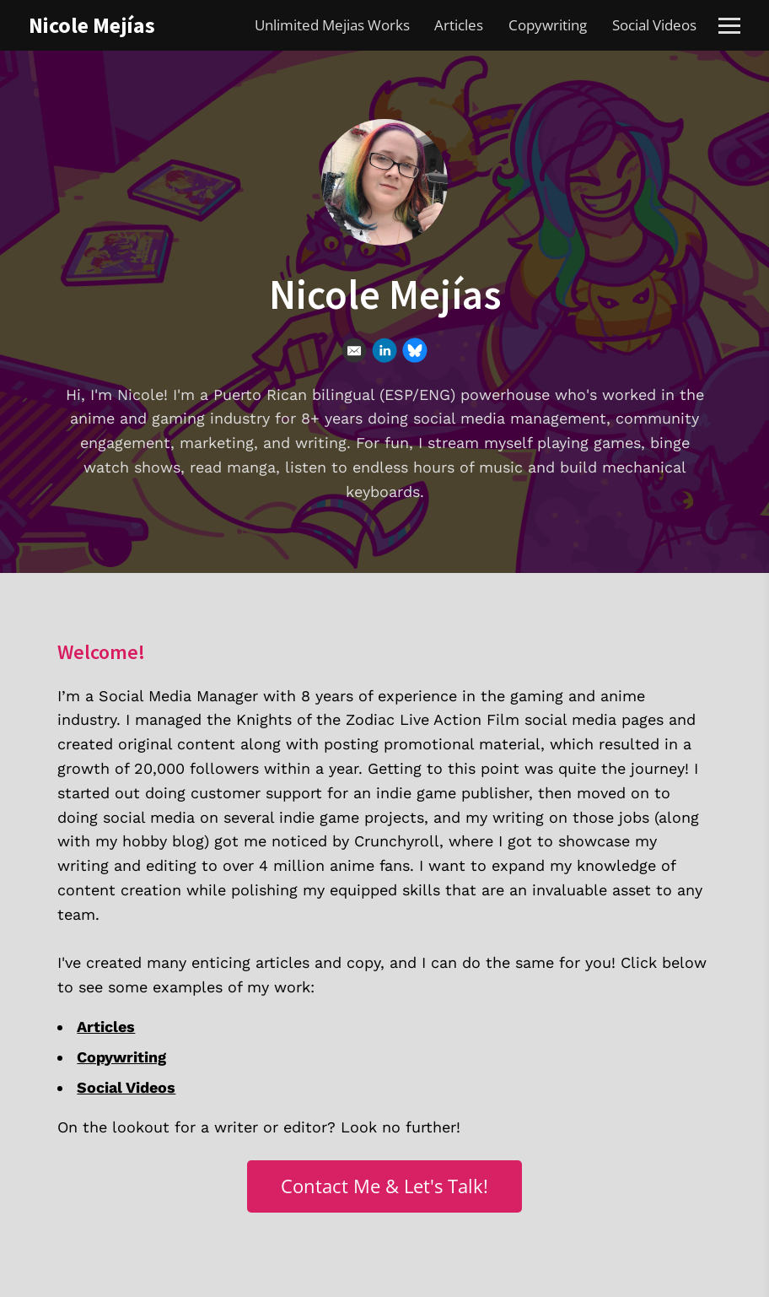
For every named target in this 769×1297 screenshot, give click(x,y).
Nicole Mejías (92, 25)
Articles (458, 25)
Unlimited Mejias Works (332, 25)
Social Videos (654, 25)
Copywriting (547, 25)
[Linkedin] (384, 350)
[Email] (354, 350)
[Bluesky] (415, 350)
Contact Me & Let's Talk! (384, 1186)
